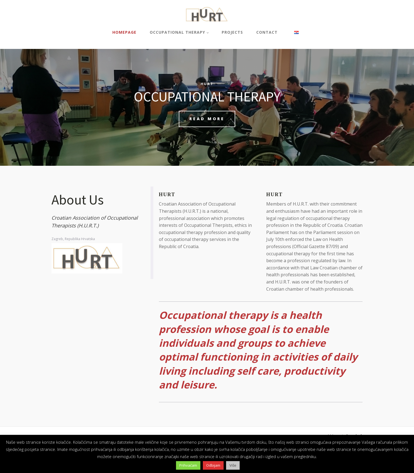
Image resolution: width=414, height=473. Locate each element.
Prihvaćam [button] (188, 465)
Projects (232, 32)
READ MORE (207, 118)
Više (232, 465)
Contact (267, 32)
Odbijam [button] (213, 465)
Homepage (124, 32)
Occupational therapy (177, 32)
